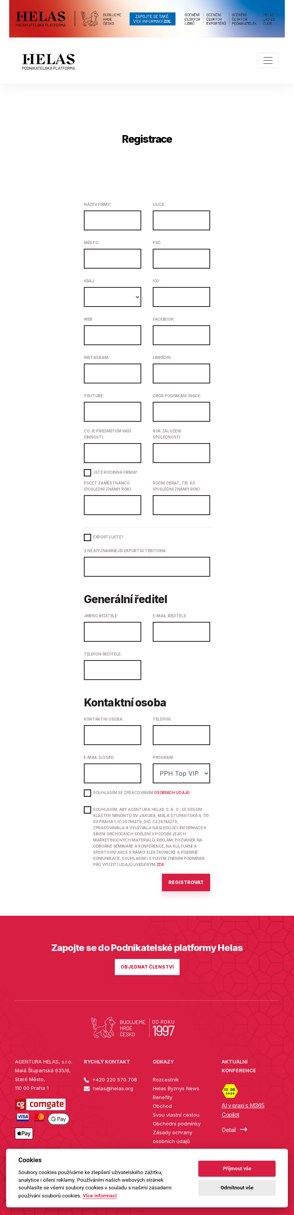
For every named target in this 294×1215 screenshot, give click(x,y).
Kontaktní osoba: (103, 719)
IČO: (156, 281)
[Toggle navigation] (268, 60)
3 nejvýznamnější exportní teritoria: (125, 550)
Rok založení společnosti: (167, 434)
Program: (163, 757)
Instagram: (96, 357)
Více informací (100, 1195)
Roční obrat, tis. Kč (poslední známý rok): (177, 486)
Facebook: (164, 319)
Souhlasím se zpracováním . (142, 792)
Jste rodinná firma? (115, 472)
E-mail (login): (99, 757)
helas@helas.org (108, 1088)
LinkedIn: (162, 357)
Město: (91, 242)
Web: (88, 319)
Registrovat (186, 882)
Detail (234, 1129)
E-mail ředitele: (170, 615)
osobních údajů (171, 792)
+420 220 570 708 (110, 1079)
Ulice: (159, 204)
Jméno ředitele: (101, 615)
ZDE (160, 864)
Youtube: (94, 395)
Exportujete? (108, 537)
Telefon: (162, 719)
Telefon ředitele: (103, 654)
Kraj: (89, 281)
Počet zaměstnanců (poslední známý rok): (108, 486)
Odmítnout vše (236, 1188)
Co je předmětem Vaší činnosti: (107, 434)
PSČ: (157, 242)
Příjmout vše (237, 1168)
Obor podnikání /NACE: (177, 395)
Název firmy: (97, 204)
